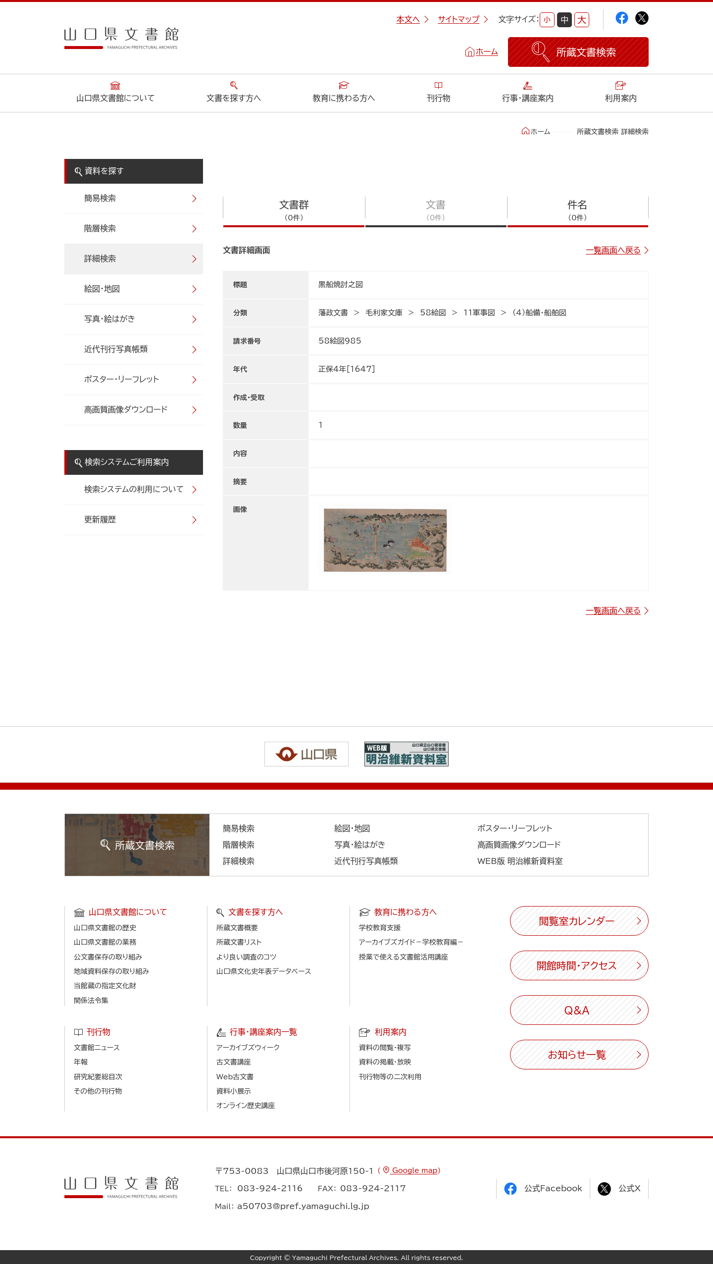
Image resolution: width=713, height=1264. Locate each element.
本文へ (412, 19)
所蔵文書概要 (237, 927)
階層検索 (100, 228)
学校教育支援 (380, 927)
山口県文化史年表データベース (263, 971)
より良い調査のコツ (246, 957)
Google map (413, 1170)
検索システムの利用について (134, 489)
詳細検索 (100, 258)
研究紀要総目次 (98, 1076)
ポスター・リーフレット (121, 379)
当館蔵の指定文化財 (105, 985)
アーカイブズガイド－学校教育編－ (411, 942)
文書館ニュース (97, 1047)
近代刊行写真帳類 (116, 349)
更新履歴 (100, 519)
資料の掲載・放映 (385, 1062)
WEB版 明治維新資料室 (520, 861)
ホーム (487, 51)
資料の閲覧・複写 (385, 1047)
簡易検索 (100, 198)
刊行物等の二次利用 (390, 1076)
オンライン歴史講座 (245, 1105)
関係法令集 (91, 1000)
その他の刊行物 (98, 1091)
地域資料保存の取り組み (111, 971)
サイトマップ (463, 19)
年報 (81, 1062)
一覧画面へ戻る (613, 250)
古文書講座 (233, 1062)
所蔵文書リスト (238, 942)
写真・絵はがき (110, 319)
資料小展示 (233, 1091)
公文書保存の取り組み (108, 957)
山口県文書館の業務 (105, 942)
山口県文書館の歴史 (105, 927)
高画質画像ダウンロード (126, 409)
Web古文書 (235, 1076)
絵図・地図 (102, 289)
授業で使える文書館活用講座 (403, 957)
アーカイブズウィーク (248, 1047)
